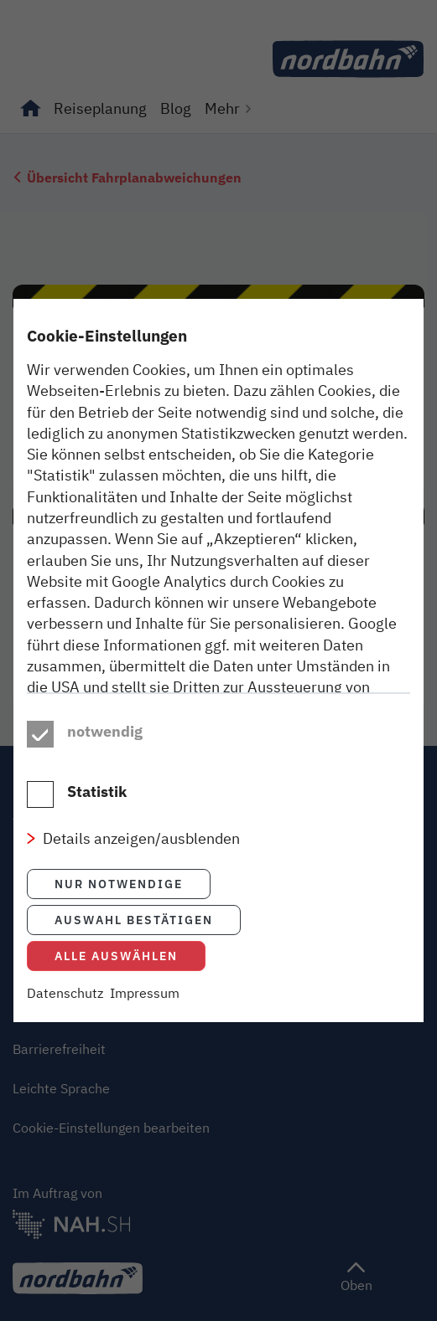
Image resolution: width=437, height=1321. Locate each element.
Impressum (144, 1027)
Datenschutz (65, 1027)
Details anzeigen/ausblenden (141, 872)
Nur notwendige (119, 918)
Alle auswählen (116, 990)
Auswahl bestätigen (134, 954)
